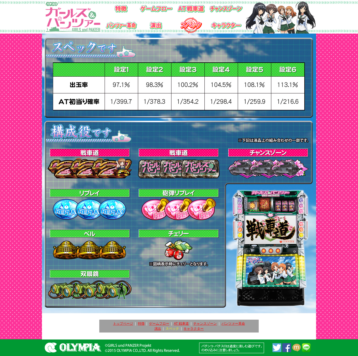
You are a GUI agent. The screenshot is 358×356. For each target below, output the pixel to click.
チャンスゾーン (205, 324)
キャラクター (193, 329)
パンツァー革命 (233, 324)
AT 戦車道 (181, 324)
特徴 (141, 324)
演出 (157, 329)
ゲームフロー (159, 324)
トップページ (123, 324)
